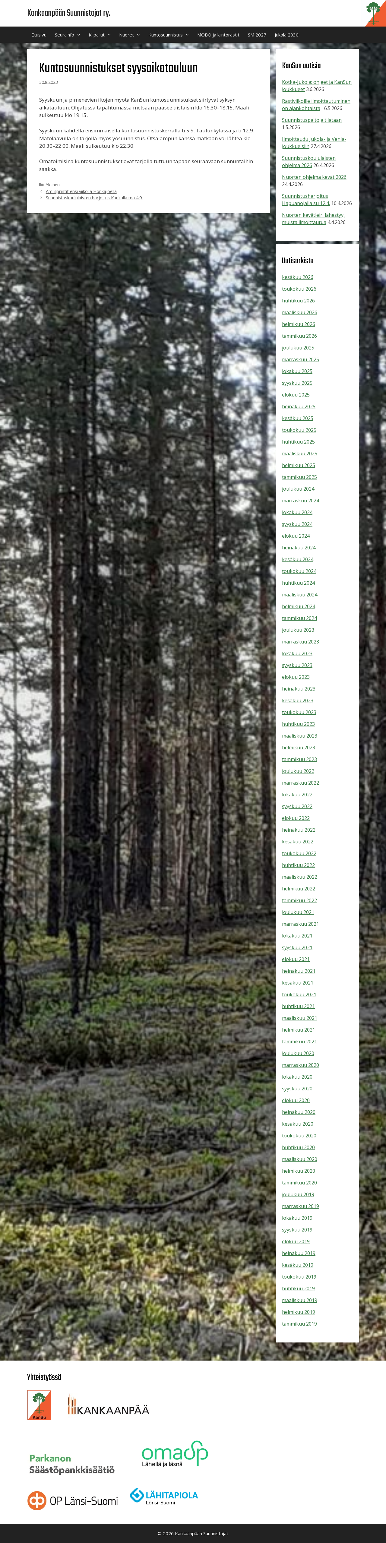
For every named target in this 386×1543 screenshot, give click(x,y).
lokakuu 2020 (297, 1076)
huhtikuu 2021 (298, 1006)
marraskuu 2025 (300, 359)
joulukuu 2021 (298, 912)
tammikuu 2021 (299, 1041)
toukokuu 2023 (299, 712)
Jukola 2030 (287, 35)
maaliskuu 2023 (299, 735)
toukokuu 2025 (299, 430)
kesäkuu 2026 (297, 277)
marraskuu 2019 (300, 1206)
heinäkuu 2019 (298, 1253)
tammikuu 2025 (299, 477)
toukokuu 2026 (299, 289)
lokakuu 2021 (297, 935)
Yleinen (53, 185)
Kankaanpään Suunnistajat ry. (68, 13)
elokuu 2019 (296, 1241)
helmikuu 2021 (298, 1029)
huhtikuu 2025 (298, 441)
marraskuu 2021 (300, 924)
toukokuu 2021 (299, 994)
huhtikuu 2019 (298, 1288)
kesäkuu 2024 (297, 559)
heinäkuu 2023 (298, 688)
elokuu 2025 (296, 394)
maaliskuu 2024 (299, 594)
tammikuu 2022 (299, 900)
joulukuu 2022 (298, 771)
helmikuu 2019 (298, 1312)
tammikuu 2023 (299, 759)
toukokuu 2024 (299, 571)
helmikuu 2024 (298, 606)
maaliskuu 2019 (299, 1300)
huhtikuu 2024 (298, 583)
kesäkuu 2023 (297, 700)
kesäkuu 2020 (297, 1124)
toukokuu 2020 (299, 1135)
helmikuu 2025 (298, 465)
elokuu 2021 (296, 959)
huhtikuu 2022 (298, 865)
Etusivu (38, 35)
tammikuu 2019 (299, 1323)
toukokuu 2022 (299, 853)
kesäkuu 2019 (297, 1265)
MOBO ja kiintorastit (218, 35)
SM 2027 (257, 35)
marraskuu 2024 (300, 500)
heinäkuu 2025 (298, 406)
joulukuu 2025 (298, 347)
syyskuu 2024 (297, 524)
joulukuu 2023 (298, 630)
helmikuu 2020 (298, 1171)
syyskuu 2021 (297, 947)
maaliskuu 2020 (299, 1159)
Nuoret (131, 35)
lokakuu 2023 (297, 653)
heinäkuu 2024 (298, 547)
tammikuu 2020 (299, 1182)
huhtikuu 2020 (298, 1147)
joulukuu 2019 (298, 1194)
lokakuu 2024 (297, 512)
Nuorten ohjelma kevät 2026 (314, 177)
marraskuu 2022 (300, 782)
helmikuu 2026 (298, 324)
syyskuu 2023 (297, 665)
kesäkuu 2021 (297, 982)
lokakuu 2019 (297, 1218)
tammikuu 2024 (299, 618)
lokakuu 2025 (297, 371)
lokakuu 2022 (297, 794)
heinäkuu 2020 (298, 1112)
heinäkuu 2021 (298, 971)
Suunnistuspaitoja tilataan (312, 120)
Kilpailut (102, 35)
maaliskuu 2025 (299, 453)
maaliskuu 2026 (299, 312)
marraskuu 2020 (300, 1065)
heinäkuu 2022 (298, 830)
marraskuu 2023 (300, 641)
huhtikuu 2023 (298, 724)
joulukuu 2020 (298, 1053)
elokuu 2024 (296, 536)
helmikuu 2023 (298, 747)
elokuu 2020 (296, 1100)
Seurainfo (69, 35)
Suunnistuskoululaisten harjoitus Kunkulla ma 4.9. (94, 198)
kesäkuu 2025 (297, 418)
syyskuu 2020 (297, 1088)
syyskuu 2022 (297, 806)
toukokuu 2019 (299, 1276)
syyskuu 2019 (297, 1229)
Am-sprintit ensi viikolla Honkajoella (81, 191)
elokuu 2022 (296, 818)
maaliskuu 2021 (299, 1018)
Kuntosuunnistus (170, 35)
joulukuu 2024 (298, 488)
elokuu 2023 (296, 677)
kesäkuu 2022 (297, 841)
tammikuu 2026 (299, 336)
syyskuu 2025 (297, 383)
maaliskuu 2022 (299, 877)
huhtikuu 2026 (298, 300)
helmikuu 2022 (298, 888)
